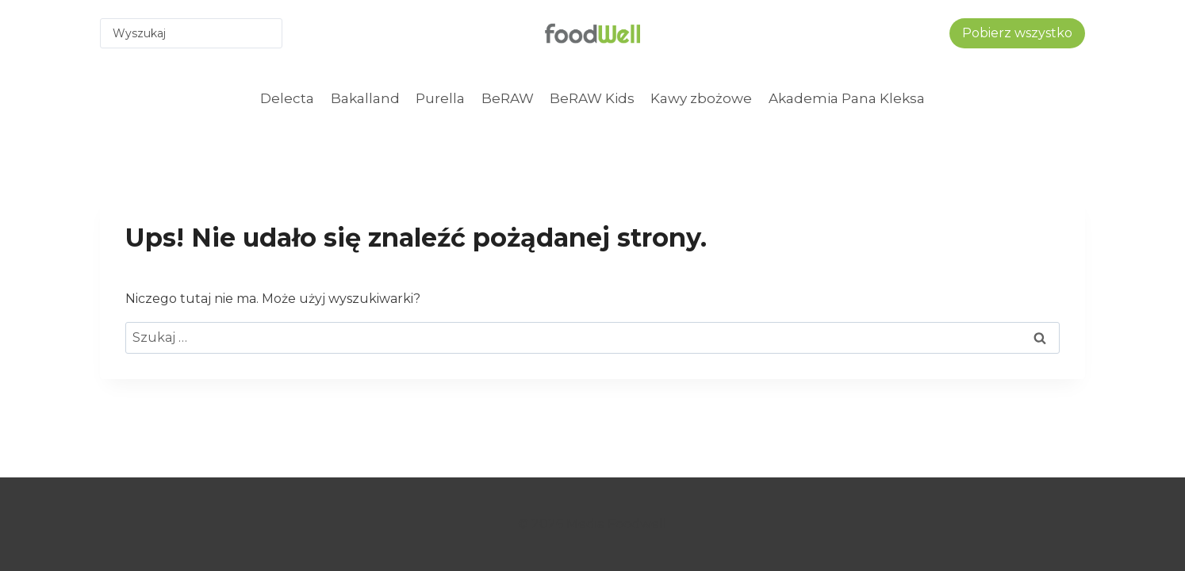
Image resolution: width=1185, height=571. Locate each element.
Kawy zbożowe (701, 98)
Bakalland (365, 98)
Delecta (287, 98)
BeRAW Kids (592, 98)
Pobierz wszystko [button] (1017, 32)
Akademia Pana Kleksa (847, 98)
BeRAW (507, 98)
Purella (440, 98)
